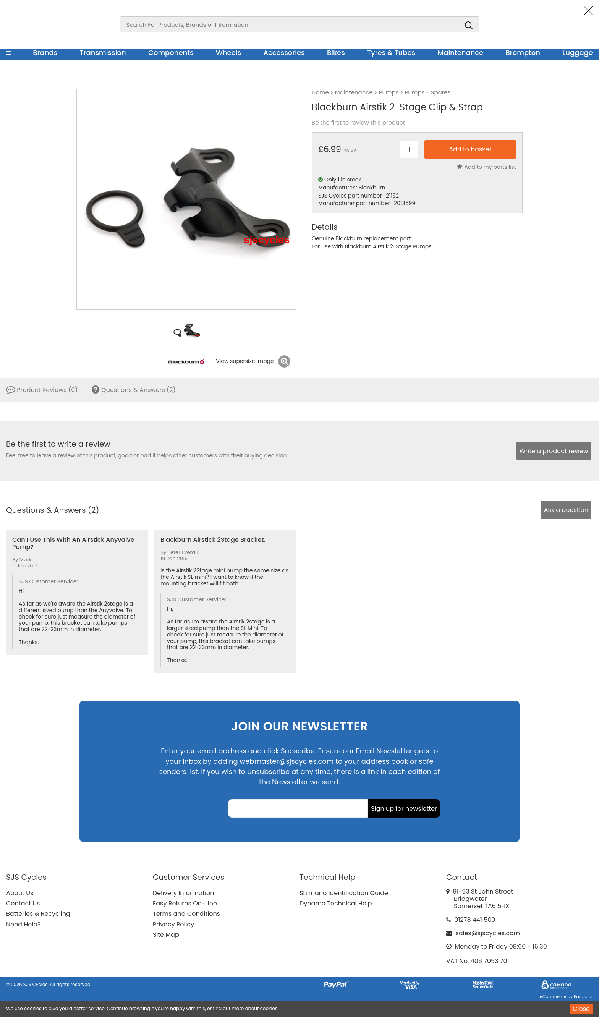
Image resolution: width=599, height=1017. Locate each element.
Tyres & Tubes (391, 52)
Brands (45, 52)
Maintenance (460, 52)
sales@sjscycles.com (487, 933)
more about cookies (254, 1008)
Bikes (336, 52)
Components (171, 52)
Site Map (166, 934)
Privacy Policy (173, 924)
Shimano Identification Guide (344, 893)
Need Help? (23, 924)
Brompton (523, 52)
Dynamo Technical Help (336, 903)
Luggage (577, 52)
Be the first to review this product (358, 122)
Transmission (103, 52)
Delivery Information (183, 893)
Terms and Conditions (186, 913)
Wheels (228, 52)
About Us (19, 893)
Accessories (283, 52)
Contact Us (23, 903)
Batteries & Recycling (38, 913)
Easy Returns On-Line (185, 903)
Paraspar (583, 996)
